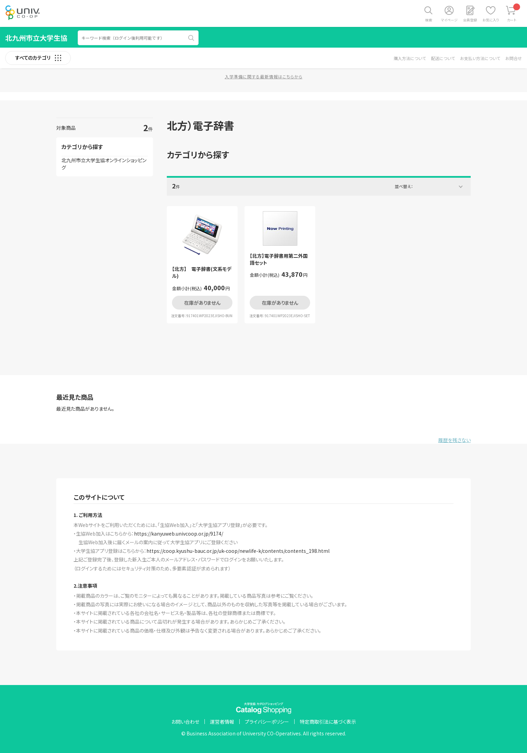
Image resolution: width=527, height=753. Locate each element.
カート (513, 12)
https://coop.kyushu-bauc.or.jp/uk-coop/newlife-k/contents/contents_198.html (237, 550)
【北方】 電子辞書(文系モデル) (201, 272)
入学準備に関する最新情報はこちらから (264, 76)
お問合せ (513, 58)
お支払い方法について (480, 58)
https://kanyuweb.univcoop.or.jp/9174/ (178, 533)
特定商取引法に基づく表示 (328, 721)
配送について (443, 58)
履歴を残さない (454, 440)
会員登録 (470, 19)
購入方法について (410, 58)
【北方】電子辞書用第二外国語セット (279, 259)
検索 (428, 19)
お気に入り (490, 19)
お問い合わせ (185, 721)
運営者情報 (222, 721)
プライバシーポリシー (267, 721)
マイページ (449, 19)
